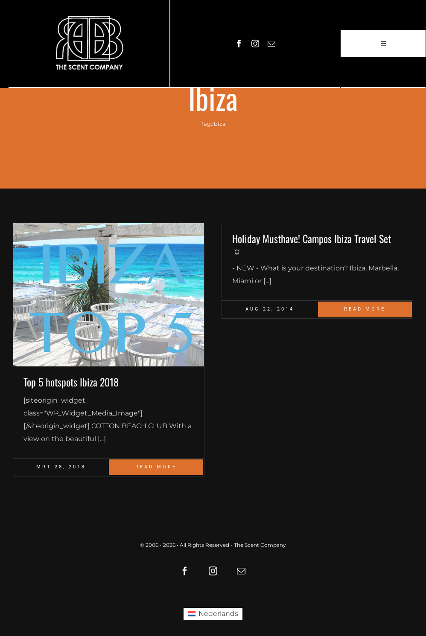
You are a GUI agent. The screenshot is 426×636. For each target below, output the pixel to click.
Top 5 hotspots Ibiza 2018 (71, 381)
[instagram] (255, 43)
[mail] (271, 43)
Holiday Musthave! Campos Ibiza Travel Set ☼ (311, 244)
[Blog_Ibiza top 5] (108, 294)
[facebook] (239, 43)
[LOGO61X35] (89, 43)
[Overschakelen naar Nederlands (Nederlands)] (213, 614)
